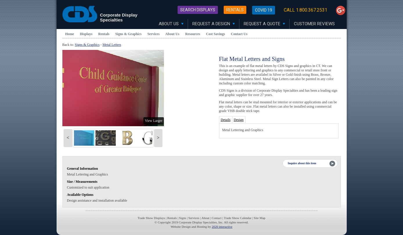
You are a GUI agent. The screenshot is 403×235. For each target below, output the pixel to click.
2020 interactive (222, 226)
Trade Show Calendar (238, 218)
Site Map (259, 218)
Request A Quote (264, 23)
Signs (182, 218)
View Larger (153, 121)
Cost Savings (215, 34)
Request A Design (213, 23)
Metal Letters (111, 45)
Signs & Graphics (128, 34)
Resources (192, 34)
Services (153, 34)
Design (239, 120)
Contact (216, 218)
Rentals (235, 10)
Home (69, 34)
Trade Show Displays (151, 218)
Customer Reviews (314, 23)
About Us (171, 23)
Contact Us (239, 34)
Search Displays (197, 10)
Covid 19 (263, 10)
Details (226, 120)
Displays (86, 34)
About (205, 218)
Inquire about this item (302, 163)
